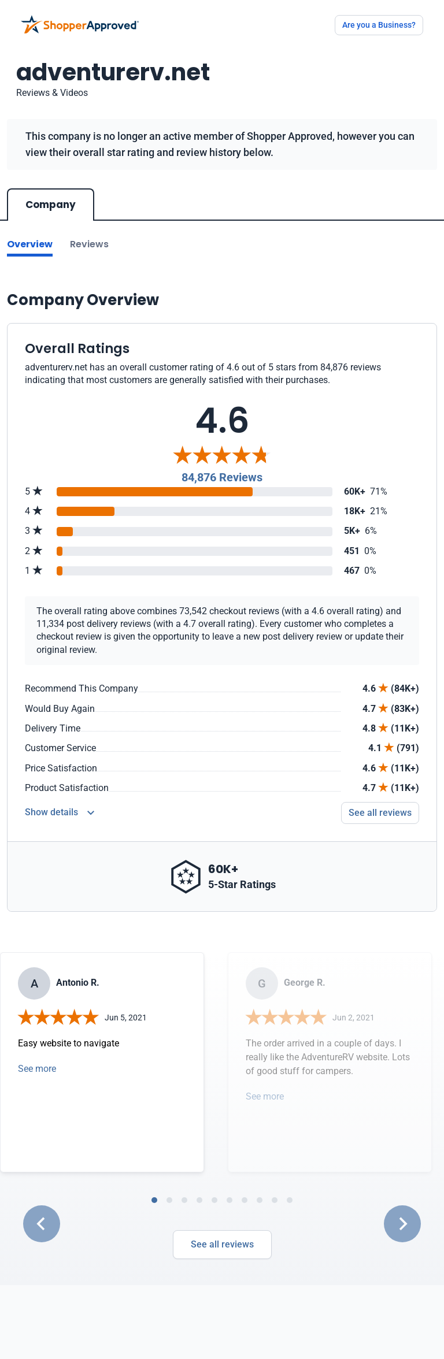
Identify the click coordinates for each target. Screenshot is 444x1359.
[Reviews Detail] (59, 813)
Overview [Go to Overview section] (30, 244)
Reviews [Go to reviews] (89, 244)
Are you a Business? (379, 24)
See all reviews (222, 1244)
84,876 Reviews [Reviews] (222, 477)
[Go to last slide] (41, 1223)
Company (50, 204)
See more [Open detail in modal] (37, 1068)
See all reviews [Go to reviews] (380, 812)
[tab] (154, 1200)
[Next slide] (402, 1223)
